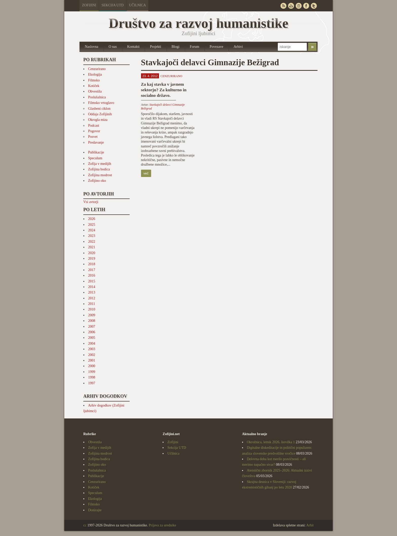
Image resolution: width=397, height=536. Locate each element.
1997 (91, 383)
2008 (91, 321)
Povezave (216, 47)
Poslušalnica (97, 97)
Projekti (155, 47)
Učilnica (137, 5)
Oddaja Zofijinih (100, 114)
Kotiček (93, 86)
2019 (91, 258)
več (146, 173)
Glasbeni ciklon (99, 108)
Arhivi (238, 47)
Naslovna (91, 47)
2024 (91, 230)
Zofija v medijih (99, 164)
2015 (91, 281)
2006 (91, 332)
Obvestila (95, 91)
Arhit (310, 525)
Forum (194, 47)
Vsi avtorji (90, 202)
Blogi (176, 47)
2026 (91, 219)
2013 (91, 292)
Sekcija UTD (113, 5)
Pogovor (94, 131)
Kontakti (133, 47)
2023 (91, 236)
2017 (91, 270)
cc (84, 525)
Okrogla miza (98, 120)
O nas (113, 47)
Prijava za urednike (162, 525)
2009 (91, 315)
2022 (91, 241)
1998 (91, 377)
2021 (91, 247)
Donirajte (95, 510)
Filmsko (94, 80)
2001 (91, 360)
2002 (91, 355)
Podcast (93, 125)
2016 (91, 275)
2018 (91, 264)
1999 (91, 372)
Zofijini (89, 5)
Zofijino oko (97, 181)
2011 (91, 304)
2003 (91, 349)
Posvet (92, 137)
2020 (91, 253)
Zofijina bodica (99, 169)
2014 (91, 287)
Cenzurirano (97, 69)
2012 (91, 298)
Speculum (95, 158)
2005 (91, 338)
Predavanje (96, 142)
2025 (91, 225)
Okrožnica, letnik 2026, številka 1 (271, 442)
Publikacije (96, 152)
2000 (91, 366)
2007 (91, 326)
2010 (91, 309)
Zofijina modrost (100, 175)
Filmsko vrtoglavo (101, 103)
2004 (91, 343)
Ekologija (95, 74)
